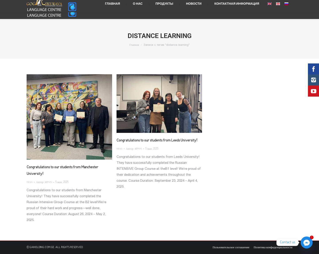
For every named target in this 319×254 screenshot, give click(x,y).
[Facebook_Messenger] (307, 242)
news (30, 182)
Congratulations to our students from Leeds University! (157, 140)
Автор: (44, 182)
